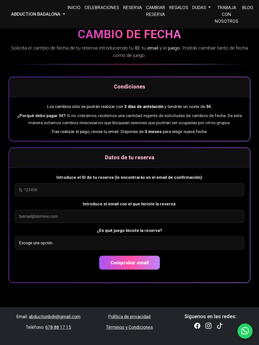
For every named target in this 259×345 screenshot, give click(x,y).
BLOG (247, 7)
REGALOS (178, 7)
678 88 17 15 (58, 327)
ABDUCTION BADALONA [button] (36, 14)
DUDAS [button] (199, 7)
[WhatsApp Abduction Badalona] (245, 331)
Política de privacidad (129, 316)
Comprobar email (130, 262)
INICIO (73, 7)
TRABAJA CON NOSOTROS (226, 14)
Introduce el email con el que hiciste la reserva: (129, 203)
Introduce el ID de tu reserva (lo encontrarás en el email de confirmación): (129, 177)
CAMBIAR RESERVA (155, 11)
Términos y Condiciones (129, 327)
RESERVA (132, 7)
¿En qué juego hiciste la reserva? (129, 230)
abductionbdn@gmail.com (54, 316)
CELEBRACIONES (101, 7)
